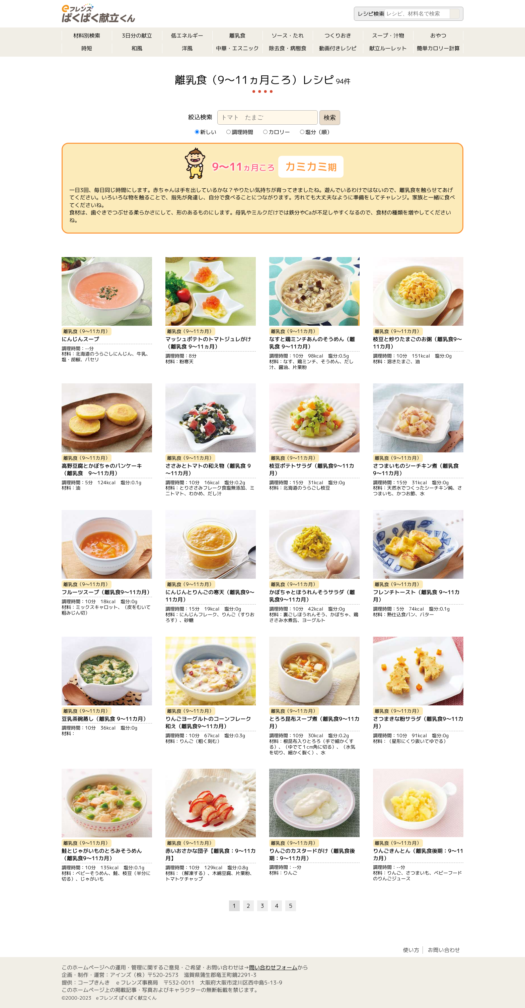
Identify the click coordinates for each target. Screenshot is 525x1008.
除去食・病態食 (287, 48)
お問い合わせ (444, 950)
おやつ (438, 35)
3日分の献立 (137, 35)
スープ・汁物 (388, 35)
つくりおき (337, 35)
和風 (137, 48)
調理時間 (239, 132)
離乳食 (237, 35)
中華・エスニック (237, 48)
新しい (205, 132)
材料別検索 (86, 35)
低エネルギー (187, 35)
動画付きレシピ (338, 48)
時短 (86, 48)
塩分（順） (316, 132)
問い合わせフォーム (273, 967)
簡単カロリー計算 (438, 48)
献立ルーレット (388, 48)
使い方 (411, 950)
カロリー (276, 132)
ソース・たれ (288, 35)
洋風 (187, 48)
